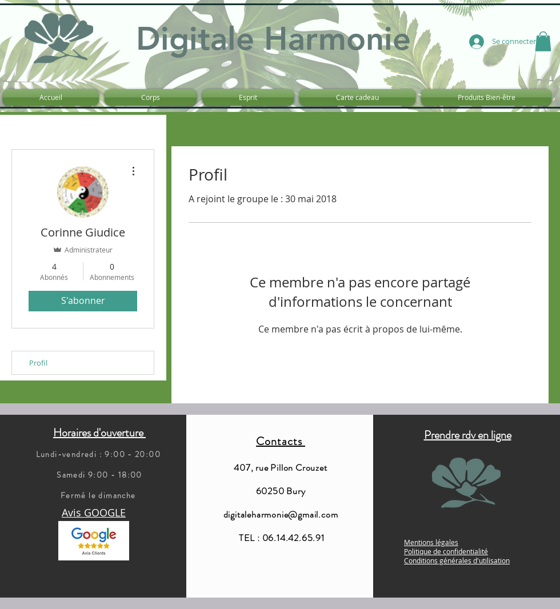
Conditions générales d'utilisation (457, 560)
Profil (38, 363)
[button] (543, 41)
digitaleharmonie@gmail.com (280, 514)
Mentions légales (431, 542)
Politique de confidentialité (446, 551)
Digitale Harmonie (273, 39)
